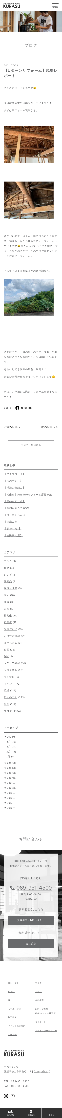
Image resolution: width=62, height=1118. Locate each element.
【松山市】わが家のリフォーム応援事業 (28, 494)
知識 (6, 602)
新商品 (8, 581)
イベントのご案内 (16, 1026)
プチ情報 (9, 676)
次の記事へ (48, 427)
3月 (8, 746)
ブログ (8, 711)
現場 (6, 690)
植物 (6, 567)
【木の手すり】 (13, 480)
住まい (11, 991)
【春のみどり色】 (14, 501)
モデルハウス (14, 1008)
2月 (8, 751)
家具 (6, 608)
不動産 (8, 622)
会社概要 (39, 1000)
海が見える (10, 642)
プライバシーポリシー (46, 1030)
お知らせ (12, 1034)
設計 (6, 704)
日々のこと (10, 697)
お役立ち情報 (12, 636)
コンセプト (13, 983)
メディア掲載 (12, 663)
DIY (6, 656)
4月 (8, 741)
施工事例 (12, 1017)
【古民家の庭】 (13, 535)
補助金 (8, 615)
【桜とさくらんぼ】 (16, 514)
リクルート (40, 1022)
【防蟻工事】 (12, 521)
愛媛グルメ (10, 629)
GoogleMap (41, 1071)
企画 (6, 649)
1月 (8, 756)
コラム (8, 561)
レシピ (8, 574)
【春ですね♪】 (12, 528)
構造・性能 (10, 588)
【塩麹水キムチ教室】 (17, 508)
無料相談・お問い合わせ (31, 920)
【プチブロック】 (14, 474)
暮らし (11, 1000)
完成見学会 (10, 670)
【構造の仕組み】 (14, 487)
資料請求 (31, 943)
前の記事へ (13, 427)
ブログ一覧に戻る (31, 444)
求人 (6, 595)
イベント (9, 683)
